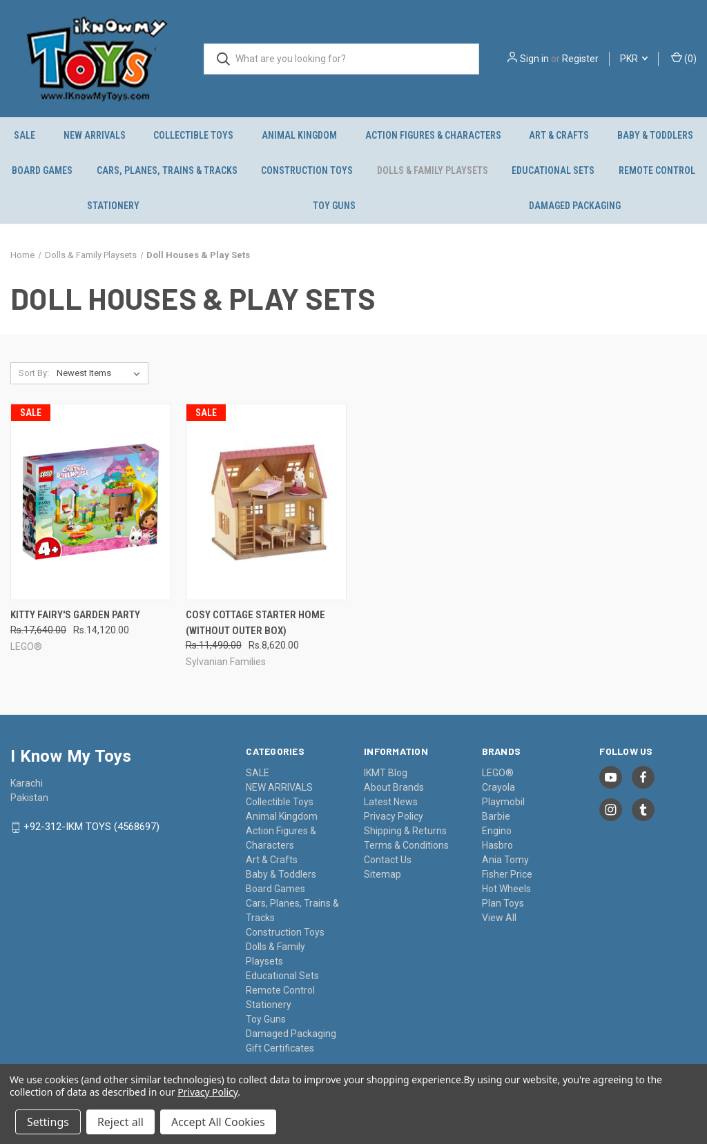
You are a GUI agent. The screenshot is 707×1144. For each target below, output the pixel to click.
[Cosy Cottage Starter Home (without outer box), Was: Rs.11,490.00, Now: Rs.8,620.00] (266, 502)
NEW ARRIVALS (95, 135)
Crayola (498, 787)
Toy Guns (334, 205)
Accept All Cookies (218, 1122)
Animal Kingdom (299, 135)
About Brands (394, 787)
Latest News (391, 801)
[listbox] (101, 373)
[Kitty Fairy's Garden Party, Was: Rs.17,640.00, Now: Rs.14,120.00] (90, 502)
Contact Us (387, 859)
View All (499, 917)
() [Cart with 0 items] (684, 58)
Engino (497, 830)
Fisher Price (507, 874)
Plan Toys (503, 903)
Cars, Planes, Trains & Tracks (167, 170)
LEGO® (498, 772)
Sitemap (382, 874)
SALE (24, 135)
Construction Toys (307, 170)
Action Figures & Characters (433, 135)
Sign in (534, 58)
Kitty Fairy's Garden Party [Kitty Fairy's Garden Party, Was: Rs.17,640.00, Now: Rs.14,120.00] (75, 615)
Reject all (120, 1122)
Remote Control (657, 170)
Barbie (496, 816)
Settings (48, 1122)
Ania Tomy (505, 859)
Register (580, 58)
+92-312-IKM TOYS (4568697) (91, 827)
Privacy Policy (393, 816)
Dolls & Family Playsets (432, 170)
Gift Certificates (280, 1048)
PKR (634, 58)
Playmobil (503, 801)
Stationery (113, 205)
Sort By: (34, 373)
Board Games (42, 170)
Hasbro (497, 845)
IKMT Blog (385, 772)
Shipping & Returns (405, 830)
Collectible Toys (193, 135)
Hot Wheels (506, 888)
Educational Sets (553, 170)
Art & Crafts (559, 135)
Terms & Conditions (406, 845)
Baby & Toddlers (281, 874)
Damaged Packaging (575, 205)
